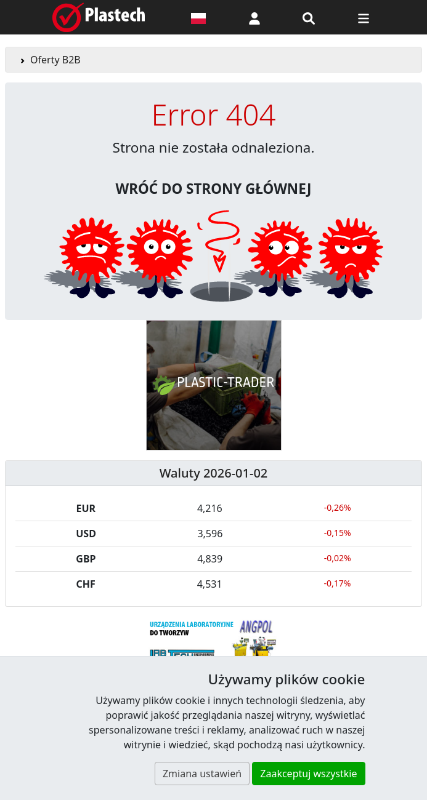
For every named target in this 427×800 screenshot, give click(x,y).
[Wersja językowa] (198, 17)
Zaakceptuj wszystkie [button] (308, 773)
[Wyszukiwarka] (308, 17)
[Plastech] (98, 17)
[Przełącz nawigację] (363, 17)
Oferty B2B (55, 59)
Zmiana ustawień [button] (202, 773)
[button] (254, 17)
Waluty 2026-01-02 (214, 473)
